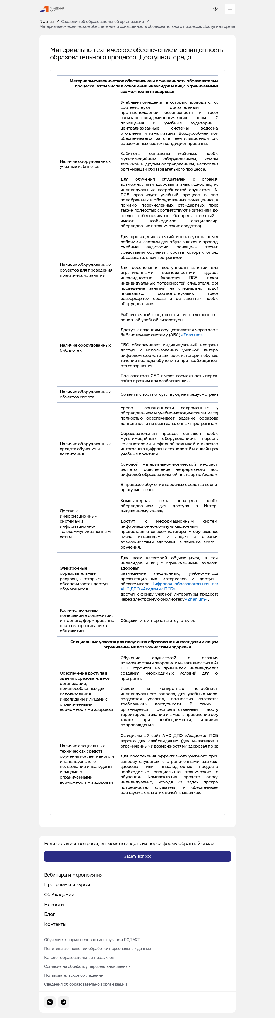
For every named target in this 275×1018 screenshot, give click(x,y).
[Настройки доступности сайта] (215, 9)
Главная (46, 21)
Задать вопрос (137, 856)
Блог (49, 914)
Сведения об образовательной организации (102, 21)
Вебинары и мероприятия (73, 875)
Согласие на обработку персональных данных (87, 966)
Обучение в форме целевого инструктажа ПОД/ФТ (92, 939)
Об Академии (59, 894)
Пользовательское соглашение (73, 975)
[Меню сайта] (230, 9)
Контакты (55, 924)
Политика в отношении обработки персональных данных (97, 948)
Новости (54, 904)
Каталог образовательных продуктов (79, 957)
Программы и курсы (67, 884)
